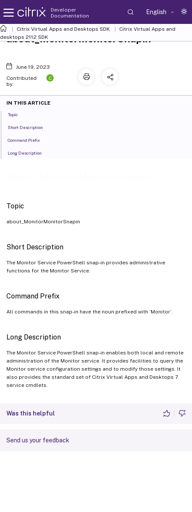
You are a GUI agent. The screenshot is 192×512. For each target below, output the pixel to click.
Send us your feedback (37, 440)
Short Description (30, 127)
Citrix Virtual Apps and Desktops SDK (63, 29)
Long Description (29, 152)
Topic (17, 114)
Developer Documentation (70, 13)
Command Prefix (28, 140)
